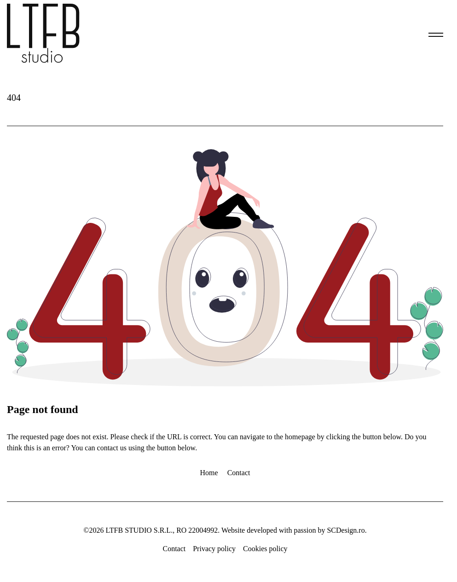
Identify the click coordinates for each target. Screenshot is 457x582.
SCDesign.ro (345, 530)
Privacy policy (214, 549)
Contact (238, 473)
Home (209, 473)
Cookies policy (265, 549)
